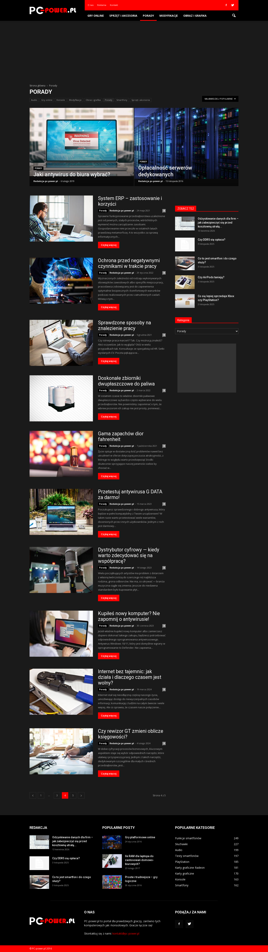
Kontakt (114, 5)
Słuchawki (181, 844)
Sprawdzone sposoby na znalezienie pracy (124, 325)
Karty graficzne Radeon (190, 867)
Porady (148, 15)
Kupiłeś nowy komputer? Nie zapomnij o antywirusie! (129, 616)
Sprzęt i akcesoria (123, 15)
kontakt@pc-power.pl (125, 933)
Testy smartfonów (187, 856)
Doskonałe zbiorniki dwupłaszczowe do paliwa (126, 381)
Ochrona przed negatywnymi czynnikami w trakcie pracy (129, 263)
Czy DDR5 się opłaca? (211, 239)
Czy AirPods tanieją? (211, 277)
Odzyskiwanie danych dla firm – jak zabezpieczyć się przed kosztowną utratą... (218, 222)
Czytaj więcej (108, 245)
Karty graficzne (184, 873)
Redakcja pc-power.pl (45, 181)
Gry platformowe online (140, 837)
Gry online (95, 15)
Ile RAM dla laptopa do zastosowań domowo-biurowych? (139, 860)
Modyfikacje (168, 15)
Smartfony (121, 99)
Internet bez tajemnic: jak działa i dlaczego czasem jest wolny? (129, 677)
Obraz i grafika (195, 15)
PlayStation (182, 862)
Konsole (61, 99)
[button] (233, 15)
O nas (91, 5)
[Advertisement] (134, 50)
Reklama (101, 5)
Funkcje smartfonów (188, 838)
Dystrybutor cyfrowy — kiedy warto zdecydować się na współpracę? (128, 555)
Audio (34, 99)
